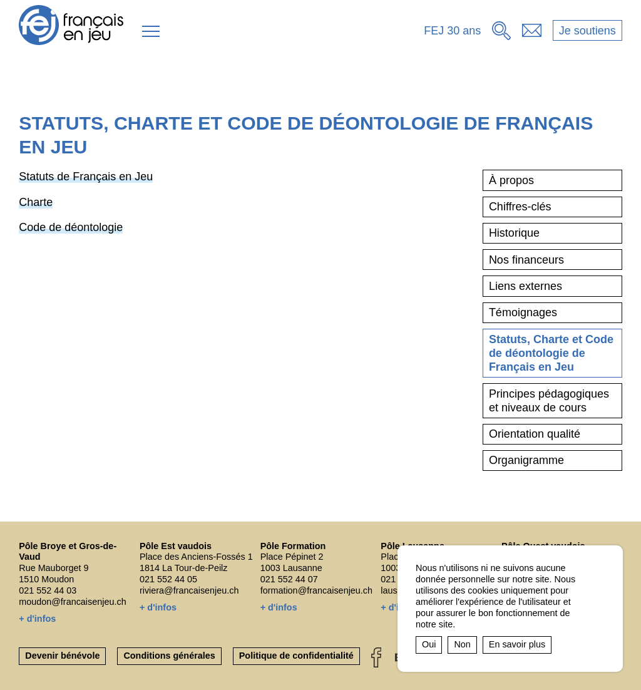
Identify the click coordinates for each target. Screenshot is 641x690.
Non (462, 644)
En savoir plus (517, 644)
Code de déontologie (71, 227)
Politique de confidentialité (296, 656)
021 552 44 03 (47, 590)
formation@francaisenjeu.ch (316, 590)
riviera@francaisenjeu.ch (189, 590)
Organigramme (526, 460)
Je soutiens (587, 30)
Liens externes (525, 286)
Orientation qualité (534, 434)
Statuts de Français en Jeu (86, 176)
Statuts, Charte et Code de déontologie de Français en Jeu (551, 353)
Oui (429, 644)
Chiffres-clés (520, 206)
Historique (514, 233)
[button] (151, 31)
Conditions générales (169, 656)
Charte (36, 202)
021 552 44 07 (289, 579)
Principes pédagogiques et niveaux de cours (549, 401)
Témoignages (523, 312)
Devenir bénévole (62, 656)
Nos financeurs (526, 260)
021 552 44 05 (168, 579)
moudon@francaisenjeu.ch (72, 602)
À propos (511, 180)
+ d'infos (37, 619)
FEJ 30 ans (452, 30)
